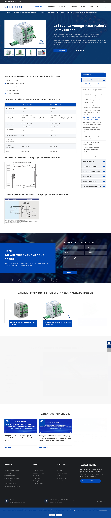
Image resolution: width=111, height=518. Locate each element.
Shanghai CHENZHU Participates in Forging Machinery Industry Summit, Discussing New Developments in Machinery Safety (55, 443)
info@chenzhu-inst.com (13, 1)
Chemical (9, 363)
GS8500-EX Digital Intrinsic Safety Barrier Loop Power (92, 106)
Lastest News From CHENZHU (55, 419)
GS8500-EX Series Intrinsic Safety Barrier (52, 13)
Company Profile (38, 476)
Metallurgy (9, 383)
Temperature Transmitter (92, 186)
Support (74, 7)
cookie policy (103, 510)
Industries (51, 7)
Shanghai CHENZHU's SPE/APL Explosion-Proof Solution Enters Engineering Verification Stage (20, 443)
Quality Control (37, 484)
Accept (59, 515)
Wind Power (10, 375)
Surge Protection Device (91, 171)
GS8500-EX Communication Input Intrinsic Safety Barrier (92, 124)
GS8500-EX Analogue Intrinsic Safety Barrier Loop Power (93, 96)
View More (8, 453)
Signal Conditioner (90, 166)
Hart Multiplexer (89, 161)
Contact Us (94, 7)
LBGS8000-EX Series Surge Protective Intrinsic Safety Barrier (91, 149)
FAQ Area (59, 476)
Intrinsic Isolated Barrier (29, 13)
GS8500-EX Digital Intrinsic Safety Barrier (92, 101)
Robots (8, 391)
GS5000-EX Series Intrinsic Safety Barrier (94, 138)
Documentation (78, 51)
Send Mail (60, 51)
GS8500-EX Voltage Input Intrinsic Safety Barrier (81, 13)
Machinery (9, 395)
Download (60, 486)
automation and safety (94, 40)
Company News (38, 489)
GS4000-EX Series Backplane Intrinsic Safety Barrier (92, 156)
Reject (52, 515)
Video (58, 481)
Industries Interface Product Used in (55, 350)
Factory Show (37, 486)
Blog (83, 7)
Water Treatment (12, 379)
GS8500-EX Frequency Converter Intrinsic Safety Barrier (92, 130)
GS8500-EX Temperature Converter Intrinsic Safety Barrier (92, 112)
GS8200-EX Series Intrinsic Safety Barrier (94, 143)
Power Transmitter (89, 181)
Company (62, 7)
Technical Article (62, 478)
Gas (7, 367)
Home (8, 13)
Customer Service (62, 484)
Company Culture (38, 478)
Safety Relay (87, 176)
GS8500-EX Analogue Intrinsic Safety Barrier (93, 91)
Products (39, 7)
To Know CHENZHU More (90, 487)
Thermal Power (11, 371)
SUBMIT (70, 277)
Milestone (36, 481)
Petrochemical (12, 359)
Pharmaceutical (11, 387)
